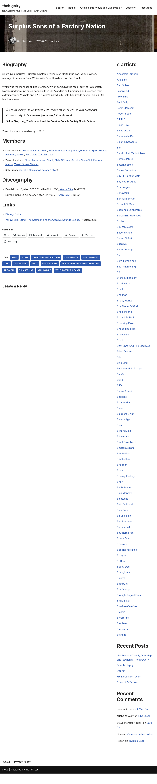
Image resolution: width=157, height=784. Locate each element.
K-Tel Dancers (58, 151)
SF (118, 274)
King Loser (145, 721)
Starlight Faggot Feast (129, 600)
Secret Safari (124, 240)
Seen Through (125, 251)
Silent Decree (124, 354)
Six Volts (122, 377)
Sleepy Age (123, 422)
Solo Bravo (123, 514)
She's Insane (124, 314)
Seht (119, 257)
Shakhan (122, 297)
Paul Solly (123, 102)
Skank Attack (124, 394)
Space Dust (123, 542)
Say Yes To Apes (127, 182)
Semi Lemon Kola (127, 262)
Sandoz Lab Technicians (131, 154)
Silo (119, 360)
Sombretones (125, 525)
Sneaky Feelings (126, 480)
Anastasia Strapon (127, 74)
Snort (120, 485)
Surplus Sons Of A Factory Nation (81, 265)
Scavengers (124, 188)
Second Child (124, 234)
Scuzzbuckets (125, 228)
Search (60, 7)
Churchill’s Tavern (127, 687)
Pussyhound (82, 151)
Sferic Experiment (127, 279)
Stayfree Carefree (127, 611)
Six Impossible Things (129, 371)
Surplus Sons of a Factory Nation (40, 170)
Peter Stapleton (126, 108)
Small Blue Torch (127, 445)
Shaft (120, 291)
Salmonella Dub (126, 137)
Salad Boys (123, 125)
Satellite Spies (125, 165)
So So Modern (125, 491)
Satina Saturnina (126, 171)
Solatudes (122, 502)
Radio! (72, 7)
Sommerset (123, 531)
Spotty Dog (123, 571)
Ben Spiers (123, 85)
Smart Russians (126, 451)
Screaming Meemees (129, 217)
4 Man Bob (144, 714)
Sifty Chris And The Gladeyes (134, 348)
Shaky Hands (124, 302)
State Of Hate (64, 161)
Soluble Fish (124, 520)
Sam (119, 148)
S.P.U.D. (121, 119)
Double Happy (125, 670)
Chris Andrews (24, 41)
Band (14, 258)
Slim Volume (124, 434)
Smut (51, 161)
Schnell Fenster (126, 199)
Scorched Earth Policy (130, 211)
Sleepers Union (126, 417)
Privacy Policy (22, 772)
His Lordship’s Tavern (129, 682)
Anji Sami (122, 79)
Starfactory (123, 594)
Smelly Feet (123, 457)
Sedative (122, 245)
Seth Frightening (126, 268)
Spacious (122, 548)
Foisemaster (40, 161)
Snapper (122, 468)
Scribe (120, 222)
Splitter (121, 565)
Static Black (123, 605)
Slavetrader (123, 405)
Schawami (123, 194)
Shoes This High (126, 331)
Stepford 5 (123, 622)
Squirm (121, 582)
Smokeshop (124, 462)
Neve (5, 780)
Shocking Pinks (126, 325)
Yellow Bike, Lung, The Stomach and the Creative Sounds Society (43, 221)
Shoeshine (123, 337)
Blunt (28, 161)
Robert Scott (124, 114)
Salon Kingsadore (127, 142)
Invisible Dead (137, 751)
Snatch (121, 474)
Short (120, 342)
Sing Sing (122, 365)
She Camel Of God (127, 308)
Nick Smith (123, 97)
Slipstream (123, 439)
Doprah (121, 676)
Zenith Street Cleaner (27, 165)
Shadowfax (123, 285)
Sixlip (120, 382)
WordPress (32, 780)
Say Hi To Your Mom (129, 177)
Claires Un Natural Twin (34, 151)
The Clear (35, 155)
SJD (119, 388)
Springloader (124, 577)
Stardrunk (123, 588)
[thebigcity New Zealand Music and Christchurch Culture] (24, 7)
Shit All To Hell (125, 319)
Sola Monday (124, 497)
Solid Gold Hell (125, 508)
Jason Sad (123, 91)
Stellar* (121, 617)
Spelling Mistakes (127, 554)
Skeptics (122, 400)
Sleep (120, 411)
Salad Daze (123, 131)
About (6, 772)
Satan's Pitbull (125, 159)
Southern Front (126, 537)
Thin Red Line (51, 155)
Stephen (122, 628)
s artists (54, 41)
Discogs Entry (13, 215)
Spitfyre (121, 560)
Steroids (121, 640)
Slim (119, 428)
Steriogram (123, 634)
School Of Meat (126, 205)
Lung (71, 151)
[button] (121, 7)
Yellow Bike (44, 271)
